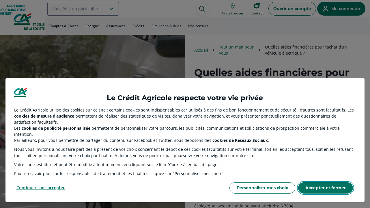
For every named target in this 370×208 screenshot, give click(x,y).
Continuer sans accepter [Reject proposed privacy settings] (40, 187)
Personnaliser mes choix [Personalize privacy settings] (262, 187)
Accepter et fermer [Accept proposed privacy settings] (325, 187)
